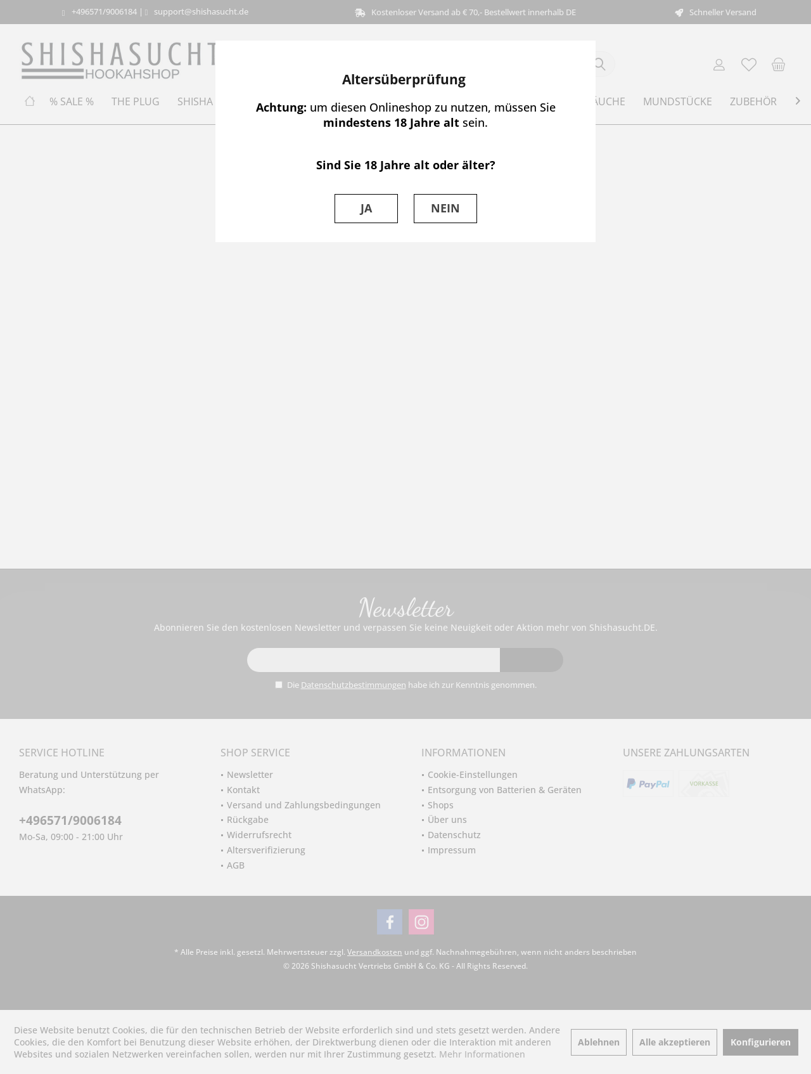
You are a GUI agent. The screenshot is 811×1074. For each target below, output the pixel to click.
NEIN (445, 208)
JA (366, 208)
